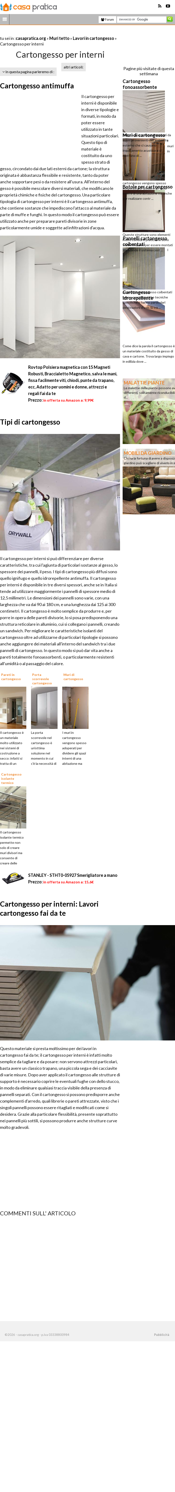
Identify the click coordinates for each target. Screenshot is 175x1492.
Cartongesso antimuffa (37, 85)
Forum (107, 19)
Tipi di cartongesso (30, 422)
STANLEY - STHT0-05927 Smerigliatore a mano (72, 875)
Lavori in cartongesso (93, 38)
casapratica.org (31, 38)
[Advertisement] (55, 32)
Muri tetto (59, 38)
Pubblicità (161, 1335)
